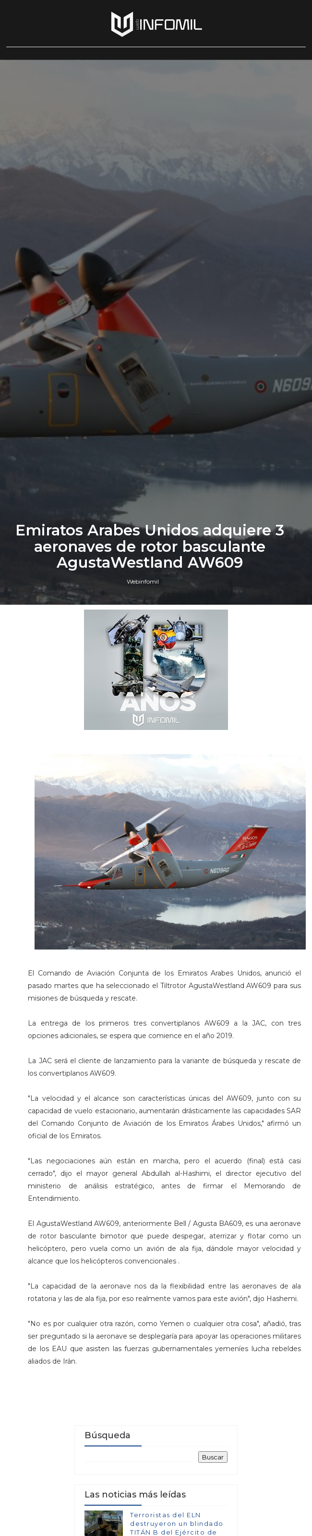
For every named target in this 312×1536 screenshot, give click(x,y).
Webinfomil (143, 952)
